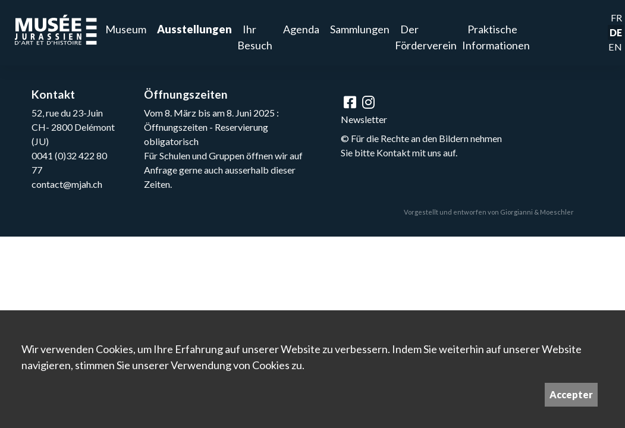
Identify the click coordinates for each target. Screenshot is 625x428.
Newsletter (364, 119)
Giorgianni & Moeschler (537, 212)
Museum (125, 29)
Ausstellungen (194, 29)
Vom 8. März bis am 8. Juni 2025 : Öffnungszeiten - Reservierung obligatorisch (211, 127)
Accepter (571, 394)
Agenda (301, 29)
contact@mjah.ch (67, 184)
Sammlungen (360, 29)
